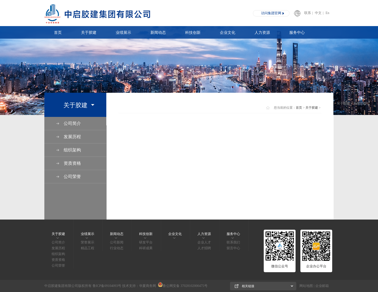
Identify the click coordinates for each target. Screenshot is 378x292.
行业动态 (116, 248)
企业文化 (227, 32)
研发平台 (146, 242)
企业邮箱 (322, 286)
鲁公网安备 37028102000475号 (183, 286)
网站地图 (306, 286)
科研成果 (146, 248)
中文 (318, 13)
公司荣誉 (58, 265)
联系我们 (233, 242)
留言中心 (233, 248)
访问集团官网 (271, 13)
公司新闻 (116, 242)
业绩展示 (123, 32)
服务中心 (297, 32)
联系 (307, 13)
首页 (58, 32)
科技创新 (193, 32)
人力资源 (262, 32)
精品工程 (87, 248)
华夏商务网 (147, 286)
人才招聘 (204, 248)
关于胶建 (88, 32)
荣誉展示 (87, 242)
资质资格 (58, 260)
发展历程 (58, 248)
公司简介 (58, 242)
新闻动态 (158, 32)
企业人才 (204, 242)
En (328, 13)
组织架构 (58, 254)
